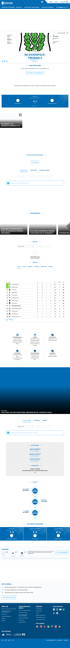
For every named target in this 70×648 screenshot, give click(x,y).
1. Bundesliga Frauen (40, 617)
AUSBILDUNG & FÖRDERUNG (48, 7)
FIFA (13, 640)
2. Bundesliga (39, 611)
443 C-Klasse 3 (56, 36)
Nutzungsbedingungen (51, 640)
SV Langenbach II (15, 295)
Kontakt (3, 620)
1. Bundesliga (39, 608)
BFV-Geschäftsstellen (23, 618)
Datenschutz (59, 640)
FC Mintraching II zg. (15, 313)
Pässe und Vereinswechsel (25, 610)
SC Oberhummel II (15, 311)
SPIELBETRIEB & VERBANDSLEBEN (32, 7)
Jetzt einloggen (63, 2)
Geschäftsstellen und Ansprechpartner (6, 611)
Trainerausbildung (23, 612)
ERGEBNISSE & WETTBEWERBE (8, 7)
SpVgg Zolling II (14, 292)
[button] (2, 61)
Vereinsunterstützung (6, 616)
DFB (5, 640)
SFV (2, 640)
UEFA (9, 640)
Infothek (56, 2)
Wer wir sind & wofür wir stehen (9, 608)
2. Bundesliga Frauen (40, 619)
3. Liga (37, 613)
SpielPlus (51, 2)
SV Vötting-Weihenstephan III (17, 308)
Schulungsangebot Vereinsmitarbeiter (23, 615)
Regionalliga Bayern (40, 615)
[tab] (24, 170)
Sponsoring (4, 614)
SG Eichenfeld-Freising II (16, 305)
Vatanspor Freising (15, 287)
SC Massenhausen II (15, 300)
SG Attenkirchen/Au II (15, 297)
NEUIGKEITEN (19, 7)
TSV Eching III (14, 289)
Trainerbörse (21, 620)
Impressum (66, 640)
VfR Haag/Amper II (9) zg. (16, 316)
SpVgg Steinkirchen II (15, 284)
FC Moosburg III (14, 303)
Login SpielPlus (22, 622)
